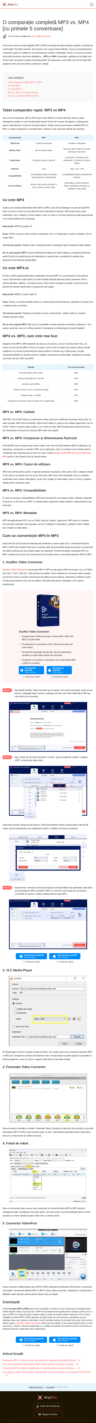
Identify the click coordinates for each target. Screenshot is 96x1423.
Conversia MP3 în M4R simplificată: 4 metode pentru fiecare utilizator (41, 1368)
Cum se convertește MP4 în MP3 (23, 96)
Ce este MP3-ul (15, 89)
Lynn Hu (34, 36)
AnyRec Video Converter (15, 570)
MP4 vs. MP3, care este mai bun (23, 92)
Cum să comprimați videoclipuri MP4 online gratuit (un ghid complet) (41, 1364)
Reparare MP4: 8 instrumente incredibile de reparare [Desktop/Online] (41, 1360)
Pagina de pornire (36, 1387)
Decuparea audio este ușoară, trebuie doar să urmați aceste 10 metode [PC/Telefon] (46, 1374)
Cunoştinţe (45, 36)
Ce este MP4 (14, 86)
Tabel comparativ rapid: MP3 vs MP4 (25, 82)
